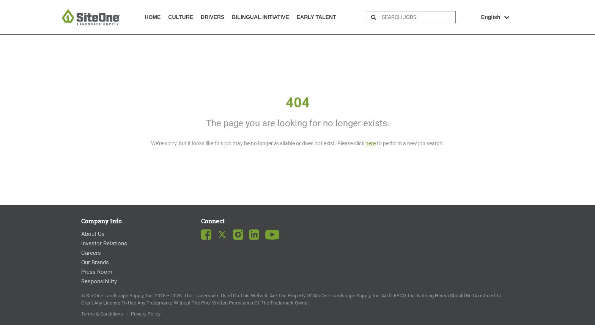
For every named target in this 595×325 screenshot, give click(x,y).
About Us (93, 234)
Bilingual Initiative (260, 17)
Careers (91, 253)
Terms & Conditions (102, 314)
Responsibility (99, 281)
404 (298, 103)
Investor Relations (104, 243)
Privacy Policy (146, 314)
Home (153, 17)
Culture (180, 17)
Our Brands (95, 262)
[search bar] (417, 17)
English (495, 17)
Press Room (96, 271)
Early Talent (316, 17)
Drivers (212, 17)
